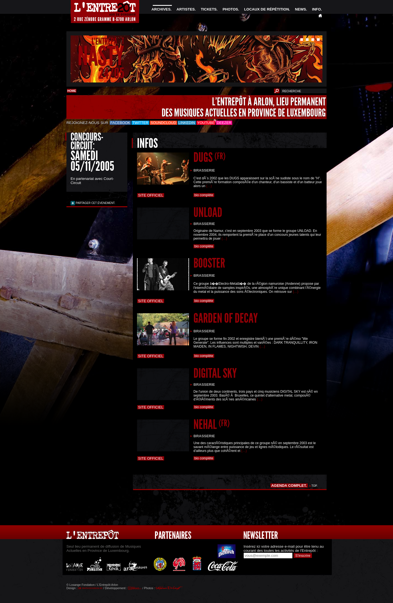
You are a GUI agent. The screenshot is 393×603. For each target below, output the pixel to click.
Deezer (224, 123)
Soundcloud (163, 123)
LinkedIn (187, 123)
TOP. (314, 485)
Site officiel (150, 195)
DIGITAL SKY (215, 373)
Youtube (206, 123)
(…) (209, 186)
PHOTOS (230, 9)
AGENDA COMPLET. (289, 485)
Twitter (140, 123)
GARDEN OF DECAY (225, 318)
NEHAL (211, 424)
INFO (316, 9)
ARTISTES (186, 9)
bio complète (203, 195)
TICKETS (208, 9)
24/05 (111, 73)
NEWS (300, 9)
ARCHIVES (160, 9)
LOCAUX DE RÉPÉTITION (266, 9)
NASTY (100, 56)
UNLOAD (207, 212)
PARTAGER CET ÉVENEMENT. (95, 203)
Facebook (120, 123)
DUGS (209, 157)
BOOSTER (209, 263)
